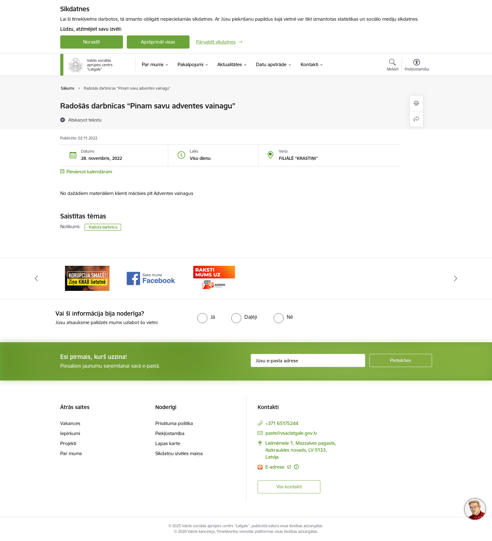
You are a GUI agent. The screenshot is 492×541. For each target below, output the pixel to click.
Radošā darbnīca (103, 227)
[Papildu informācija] (296, 467)
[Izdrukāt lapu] (416, 103)
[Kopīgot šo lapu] (416, 119)
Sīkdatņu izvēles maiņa (179, 453)
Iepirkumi (70, 433)
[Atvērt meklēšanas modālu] (393, 65)
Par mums (71, 453)
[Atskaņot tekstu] (85, 119)
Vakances (70, 423)
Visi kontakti (289, 487)
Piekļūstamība (169, 433)
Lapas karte (167, 443)
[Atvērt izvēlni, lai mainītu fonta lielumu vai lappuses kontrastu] (417, 65)
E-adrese (275, 467)
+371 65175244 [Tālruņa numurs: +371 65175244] (281, 423)
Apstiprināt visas (158, 42)
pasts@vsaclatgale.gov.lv (291, 433)
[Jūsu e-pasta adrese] (308, 360)
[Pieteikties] (400, 360)
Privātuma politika (174, 423)
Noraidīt (91, 42)
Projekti (68, 443)
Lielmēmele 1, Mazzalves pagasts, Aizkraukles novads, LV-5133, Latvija (300, 450)
